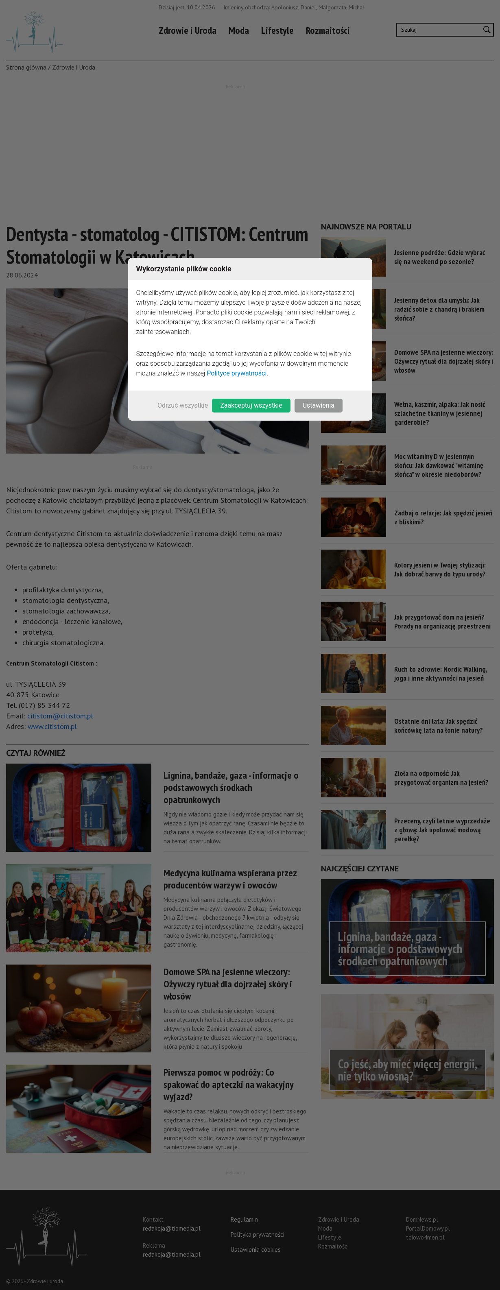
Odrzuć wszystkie (182, 405)
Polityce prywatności (236, 373)
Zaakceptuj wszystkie (251, 405)
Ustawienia (318, 405)
